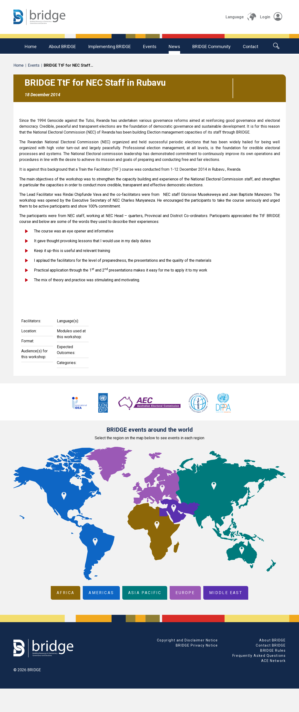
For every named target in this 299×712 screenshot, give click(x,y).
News (174, 46)
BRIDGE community (211, 46)
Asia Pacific (144, 592)
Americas (101, 592)
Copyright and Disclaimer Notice (187, 640)
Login (271, 16)
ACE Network (273, 661)
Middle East (225, 592)
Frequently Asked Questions (259, 656)
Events (149, 46)
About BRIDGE (62, 46)
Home (31, 46)
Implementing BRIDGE (109, 46)
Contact (250, 46)
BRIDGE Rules (273, 650)
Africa (65, 592)
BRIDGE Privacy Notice (197, 645)
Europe (185, 592)
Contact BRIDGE (271, 645)
